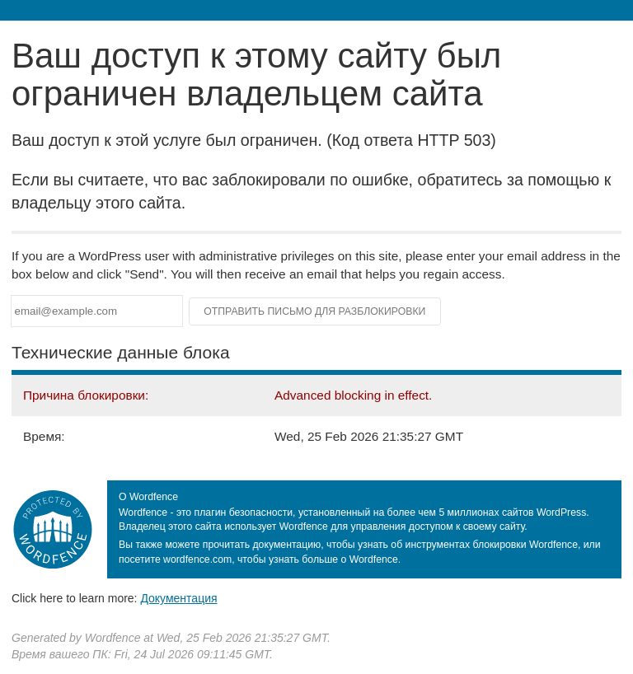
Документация (178, 598)
